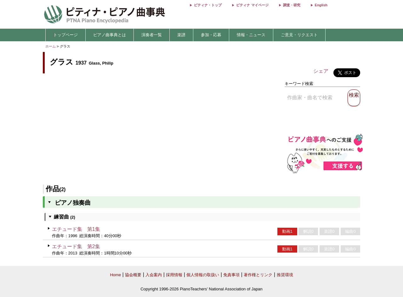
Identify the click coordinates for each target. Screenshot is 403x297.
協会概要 (133, 274)
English (321, 5)
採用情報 (174, 274)
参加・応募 (211, 34)
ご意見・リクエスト (299, 34)
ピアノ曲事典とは (109, 34)
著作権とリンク (258, 274)
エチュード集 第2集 (76, 246)
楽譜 (181, 34)
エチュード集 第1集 (76, 229)
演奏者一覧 (151, 34)
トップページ (65, 34)
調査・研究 (291, 5)
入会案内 (153, 274)
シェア (320, 71)
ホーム (50, 46)
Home (115, 274)
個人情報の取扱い (202, 274)
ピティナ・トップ (208, 5)
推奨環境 (285, 274)
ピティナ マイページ (252, 5)
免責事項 (231, 274)
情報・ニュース (251, 34)
